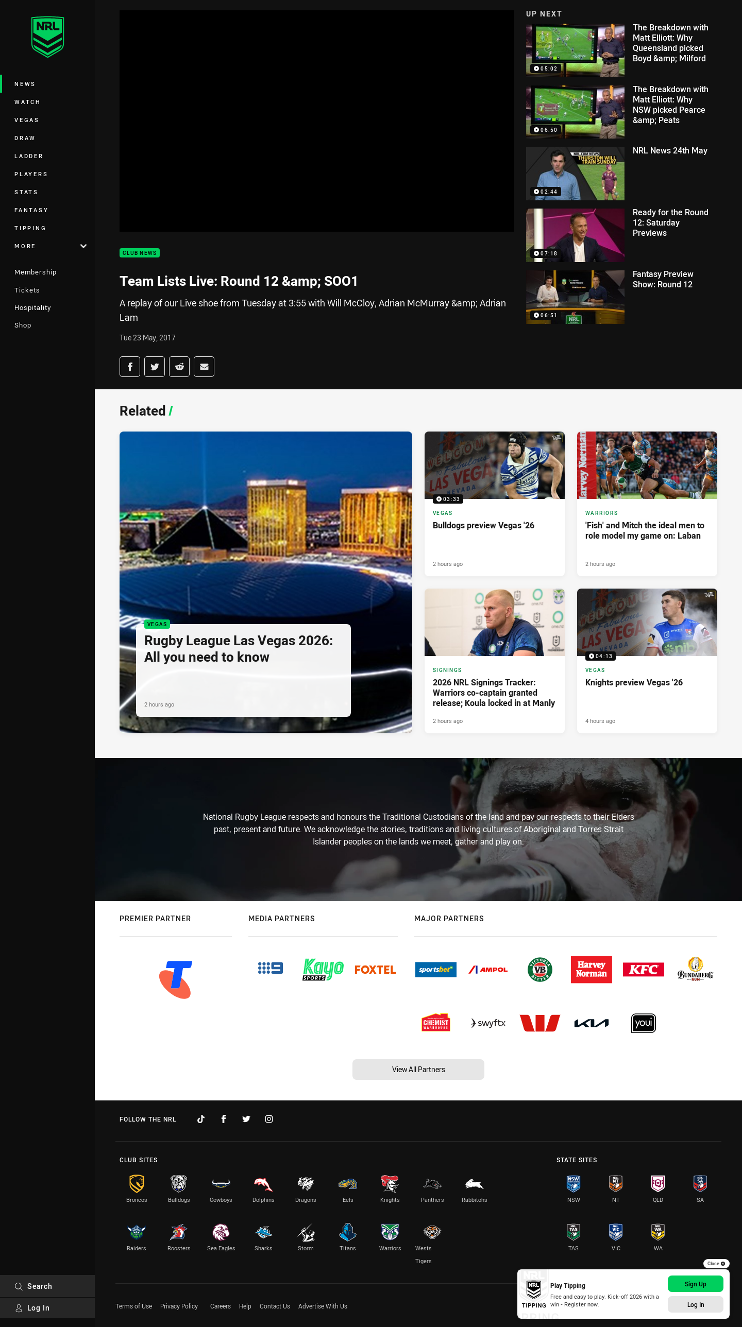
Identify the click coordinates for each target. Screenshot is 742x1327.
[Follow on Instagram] (269, 1119)
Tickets (27, 290)
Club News (140, 253)
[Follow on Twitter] (246, 1119)
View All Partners (418, 1069)
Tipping (30, 228)
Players (31, 174)
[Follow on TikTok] (201, 1119)
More (50, 246)
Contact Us (275, 1306)
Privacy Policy (179, 1306)
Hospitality (32, 307)
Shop (22, 325)
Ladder (29, 156)
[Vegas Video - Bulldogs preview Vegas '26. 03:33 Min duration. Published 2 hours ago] (495, 504)
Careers (220, 1306)
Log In (32, 1308)
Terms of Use (133, 1306)
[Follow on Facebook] (224, 1119)
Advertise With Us (322, 1306)
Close (716, 1264)
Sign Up (695, 1284)
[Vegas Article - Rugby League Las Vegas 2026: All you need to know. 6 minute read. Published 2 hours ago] (266, 582)
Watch (27, 102)
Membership (35, 272)
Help (245, 1306)
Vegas (27, 120)
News (25, 84)
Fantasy (31, 210)
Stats (26, 192)
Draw (25, 138)
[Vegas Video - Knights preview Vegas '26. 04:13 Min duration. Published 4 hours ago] (647, 661)
